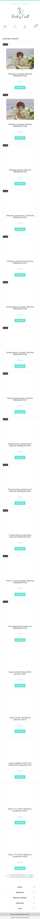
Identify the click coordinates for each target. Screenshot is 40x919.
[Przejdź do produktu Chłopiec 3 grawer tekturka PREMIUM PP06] (20, 109)
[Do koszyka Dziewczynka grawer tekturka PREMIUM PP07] (20, 412)
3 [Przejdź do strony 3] (15, 876)
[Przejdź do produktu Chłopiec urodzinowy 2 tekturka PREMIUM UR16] (20, 203)
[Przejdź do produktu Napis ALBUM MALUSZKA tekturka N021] (20, 659)
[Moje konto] (25, 26)
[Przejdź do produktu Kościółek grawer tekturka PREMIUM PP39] (20, 614)
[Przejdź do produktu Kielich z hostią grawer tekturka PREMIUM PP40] (20, 568)
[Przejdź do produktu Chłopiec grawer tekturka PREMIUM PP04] (20, 157)
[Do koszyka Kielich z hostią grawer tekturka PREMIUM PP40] (20, 594)
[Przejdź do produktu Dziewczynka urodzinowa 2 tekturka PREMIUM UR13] (20, 431)
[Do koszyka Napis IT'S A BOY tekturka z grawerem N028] (20, 868)
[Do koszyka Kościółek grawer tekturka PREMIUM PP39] (20, 640)
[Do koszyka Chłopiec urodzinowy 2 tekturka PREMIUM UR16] (20, 229)
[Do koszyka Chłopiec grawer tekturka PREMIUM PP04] (20, 183)
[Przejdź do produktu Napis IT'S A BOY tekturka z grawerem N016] (20, 796)
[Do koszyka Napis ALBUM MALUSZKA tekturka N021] (20, 685)
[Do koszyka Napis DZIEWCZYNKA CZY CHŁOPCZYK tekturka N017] (20, 777)
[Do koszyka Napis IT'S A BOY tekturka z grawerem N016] (20, 822)
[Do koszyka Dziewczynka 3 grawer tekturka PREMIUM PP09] (20, 366)
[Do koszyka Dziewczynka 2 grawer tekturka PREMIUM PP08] (20, 320)
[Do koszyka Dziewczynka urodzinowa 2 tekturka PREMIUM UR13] (20, 457)
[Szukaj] (15, 26)
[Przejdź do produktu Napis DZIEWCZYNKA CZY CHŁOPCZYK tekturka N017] (20, 751)
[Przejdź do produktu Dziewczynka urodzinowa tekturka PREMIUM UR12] (20, 522)
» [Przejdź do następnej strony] (34, 876)
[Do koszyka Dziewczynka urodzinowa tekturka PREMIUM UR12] (20, 549)
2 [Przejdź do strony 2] (12, 876)
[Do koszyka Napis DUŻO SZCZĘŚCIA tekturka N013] (20, 731)
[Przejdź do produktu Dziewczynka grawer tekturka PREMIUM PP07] (20, 386)
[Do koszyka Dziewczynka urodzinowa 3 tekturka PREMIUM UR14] (20, 503)
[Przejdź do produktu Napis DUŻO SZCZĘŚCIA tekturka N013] (20, 705)
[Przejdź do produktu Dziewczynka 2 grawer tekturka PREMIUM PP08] (20, 294)
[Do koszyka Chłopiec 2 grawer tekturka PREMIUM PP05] (20, 87)
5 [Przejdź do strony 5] (22, 876)
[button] (5, 26)
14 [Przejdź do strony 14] (31, 876)
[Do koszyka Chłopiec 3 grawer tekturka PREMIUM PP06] (20, 138)
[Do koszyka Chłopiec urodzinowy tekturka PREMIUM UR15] (20, 275)
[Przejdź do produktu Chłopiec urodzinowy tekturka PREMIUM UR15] (20, 249)
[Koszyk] (35, 26)
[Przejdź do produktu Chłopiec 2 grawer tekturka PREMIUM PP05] (20, 58)
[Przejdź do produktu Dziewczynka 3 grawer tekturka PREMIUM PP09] (20, 340)
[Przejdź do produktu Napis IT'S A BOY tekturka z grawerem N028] (20, 842)
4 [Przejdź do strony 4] (19, 876)
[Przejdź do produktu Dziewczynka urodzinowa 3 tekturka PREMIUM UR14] (20, 477)
